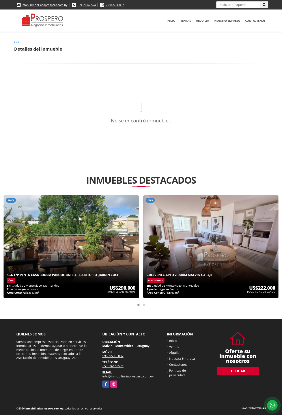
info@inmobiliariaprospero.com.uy (44, 5)
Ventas (185, 21)
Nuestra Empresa (227, 21)
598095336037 (114, 5)
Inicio (171, 21)
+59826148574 (86, 5)
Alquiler (202, 21)
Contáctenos (255, 21)
